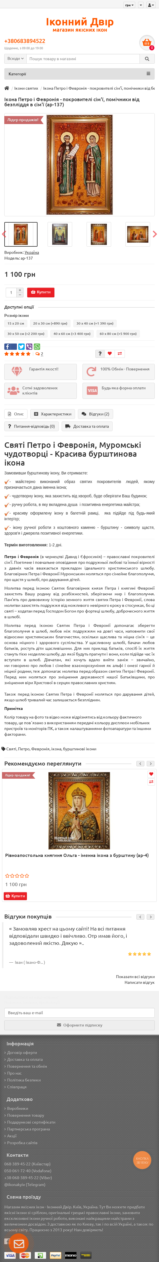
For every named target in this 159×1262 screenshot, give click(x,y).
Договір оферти (20, 1052)
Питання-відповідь (31, 426)
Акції (10, 1136)
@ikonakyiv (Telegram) (25, 1184)
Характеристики (52, 414)
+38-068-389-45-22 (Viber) (28, 1177)
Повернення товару (24, 1115)
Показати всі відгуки (135, 976)
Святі (11, 749)
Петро (24, 749)
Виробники (16, 1108)
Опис (16, 414)
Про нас (13, 1073)
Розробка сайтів (21, 1143)
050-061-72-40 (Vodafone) (28, 1171)
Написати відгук (140, 982)
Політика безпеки (22, 1080)
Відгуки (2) (95, 414)
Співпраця (15, 1087)
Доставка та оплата (87, 426)
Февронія (40, 749)
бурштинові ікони (79, 749)
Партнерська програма (27, 1129)
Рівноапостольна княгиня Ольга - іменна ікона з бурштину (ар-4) (77, 855)
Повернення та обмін (25, 1066)
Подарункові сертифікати (29, 1122)
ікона (56, 749)
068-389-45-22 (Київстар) (27, 1164)
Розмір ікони (16, 315)
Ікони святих (26, 88)
